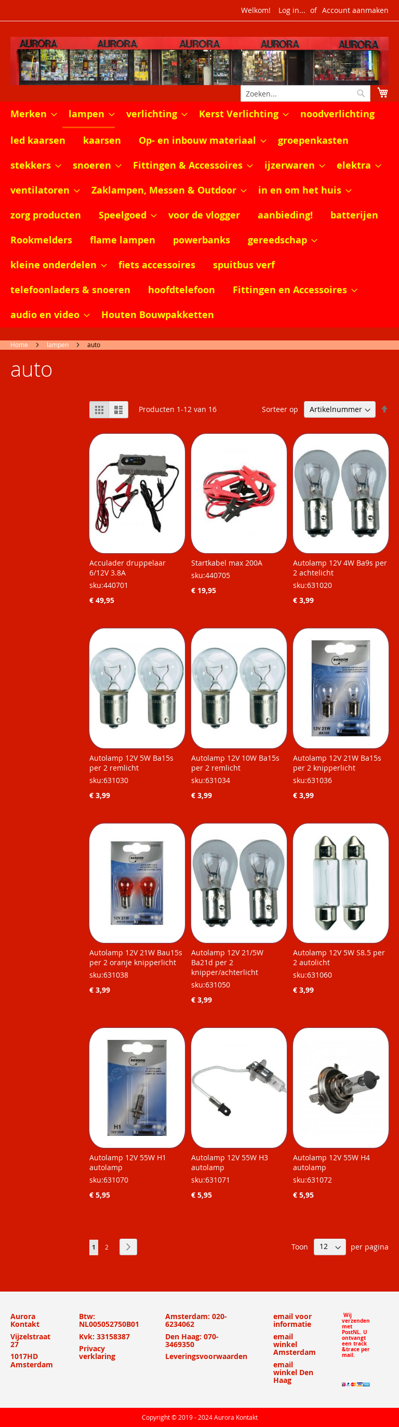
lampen (58, 344)
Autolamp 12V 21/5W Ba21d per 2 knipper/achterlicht (227, 962)
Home (19, 344)
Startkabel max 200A (226, 563)
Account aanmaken (355, 10)
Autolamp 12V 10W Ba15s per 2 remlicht (235, 763)
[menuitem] (30, 114)
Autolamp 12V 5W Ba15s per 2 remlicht (131, 763)
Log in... (291, 10)
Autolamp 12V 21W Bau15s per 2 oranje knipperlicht (135, 957)
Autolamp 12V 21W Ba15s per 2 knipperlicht (337, 763)
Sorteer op (280, 409)
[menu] (199, 214)
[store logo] (199, 61)
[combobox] (305, 93)
